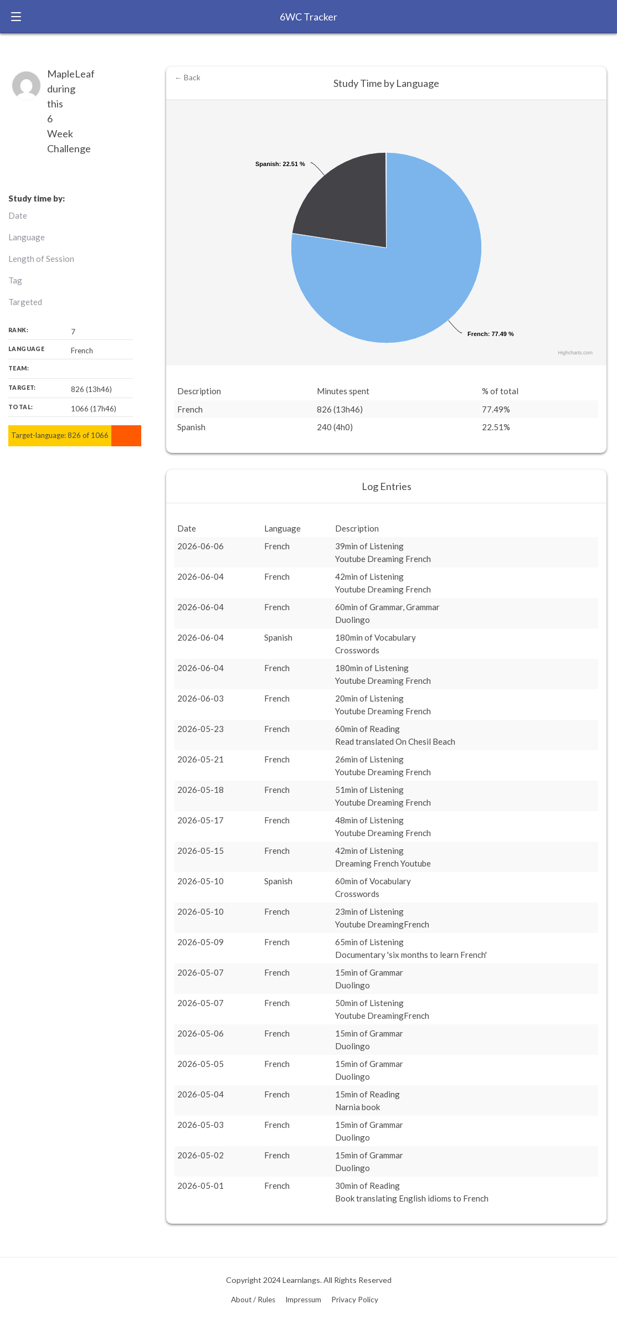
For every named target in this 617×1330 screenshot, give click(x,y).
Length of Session (41, 259)
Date (17, 215)
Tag (15, 280)
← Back (187, 77)
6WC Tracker (308, 17)
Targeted (25, 302)
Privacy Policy (354, 1299)
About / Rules (253, 1299)
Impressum (303, 1299)
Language (26, 237)
